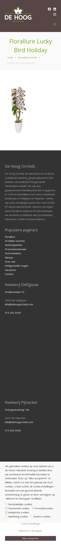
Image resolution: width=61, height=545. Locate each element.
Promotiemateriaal (15, 249)
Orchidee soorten (27, 57)
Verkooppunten (13, 245)
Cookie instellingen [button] (30, 523)
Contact (9, 274)
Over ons (10, 261)
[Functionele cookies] (6, 508)
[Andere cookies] (32, 516)
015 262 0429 (13, 312)
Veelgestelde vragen (16, 265)
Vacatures (10, 270)
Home (10, 57)
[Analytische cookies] (6, 512)
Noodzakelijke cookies (20, 504)
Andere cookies (42, 516)
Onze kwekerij (13, 253)
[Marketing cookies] (6, 516)
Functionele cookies (18, 508)
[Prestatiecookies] (33, 508)
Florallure (10, 236)
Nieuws (9, 257)
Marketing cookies (18, 516)
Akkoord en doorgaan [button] (30, 530)
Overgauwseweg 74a (17, 409)
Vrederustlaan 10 (14, 292)
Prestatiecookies (44, 508)
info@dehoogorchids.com (19, 304)
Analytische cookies (18, 512)
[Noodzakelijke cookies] (6, 504)
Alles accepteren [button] (30, 538)
